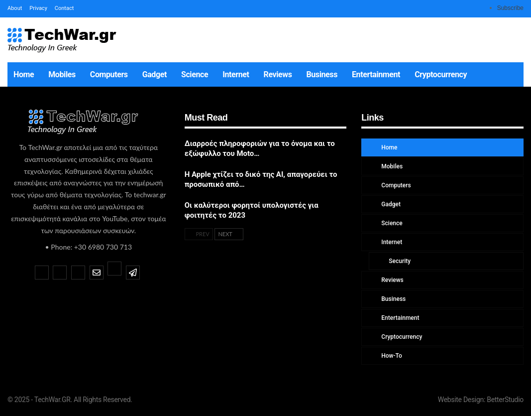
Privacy (38, 8)
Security (399, 261)
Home (23, 74)
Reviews (278, 74)
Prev (199, 234)
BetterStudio (505, 400)
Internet (235, 74)
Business (322, 74)
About (14, 8)
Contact (64, 8)
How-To (391, 355)
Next (229, 234)
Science (194, 74)
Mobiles (62, 74)
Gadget (154, 74)
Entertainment (376, 74)
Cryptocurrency (441, 74)
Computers (109, 74)
